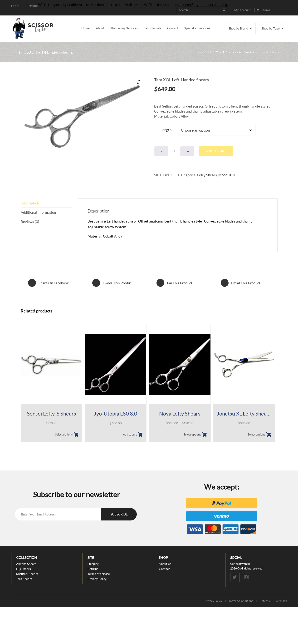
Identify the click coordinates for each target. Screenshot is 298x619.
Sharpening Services (124, 28)
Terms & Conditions (241, 601)
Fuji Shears (23, 569)
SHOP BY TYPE (216, 52)
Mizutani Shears (27, 574)
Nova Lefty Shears (179, 414)
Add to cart (216, 151)
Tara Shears (24, 579)
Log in (15, 6)
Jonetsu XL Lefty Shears (244, 414)
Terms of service (99, 574)
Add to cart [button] (130, 434)
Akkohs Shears (26, 564)
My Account (242, 10)
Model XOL (227, 175)
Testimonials (152, 28)
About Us (165, 564)
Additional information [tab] (38, 212)
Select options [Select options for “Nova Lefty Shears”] (192, 434)
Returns (93, 569)
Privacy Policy (97, 579)
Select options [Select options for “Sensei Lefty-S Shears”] (64, 434)
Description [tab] (30, 203)
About (100, 28)
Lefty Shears (235, 52)
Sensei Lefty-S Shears (51, 414)
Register (32, 6)
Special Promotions (197, 28)
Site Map (281, 601)
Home (85, 28)
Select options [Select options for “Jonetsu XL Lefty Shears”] (256, 434)
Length (166, 130)
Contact (172, 28)
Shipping (93, 564)
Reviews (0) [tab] (30, 221)
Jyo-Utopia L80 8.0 (115, 414)
